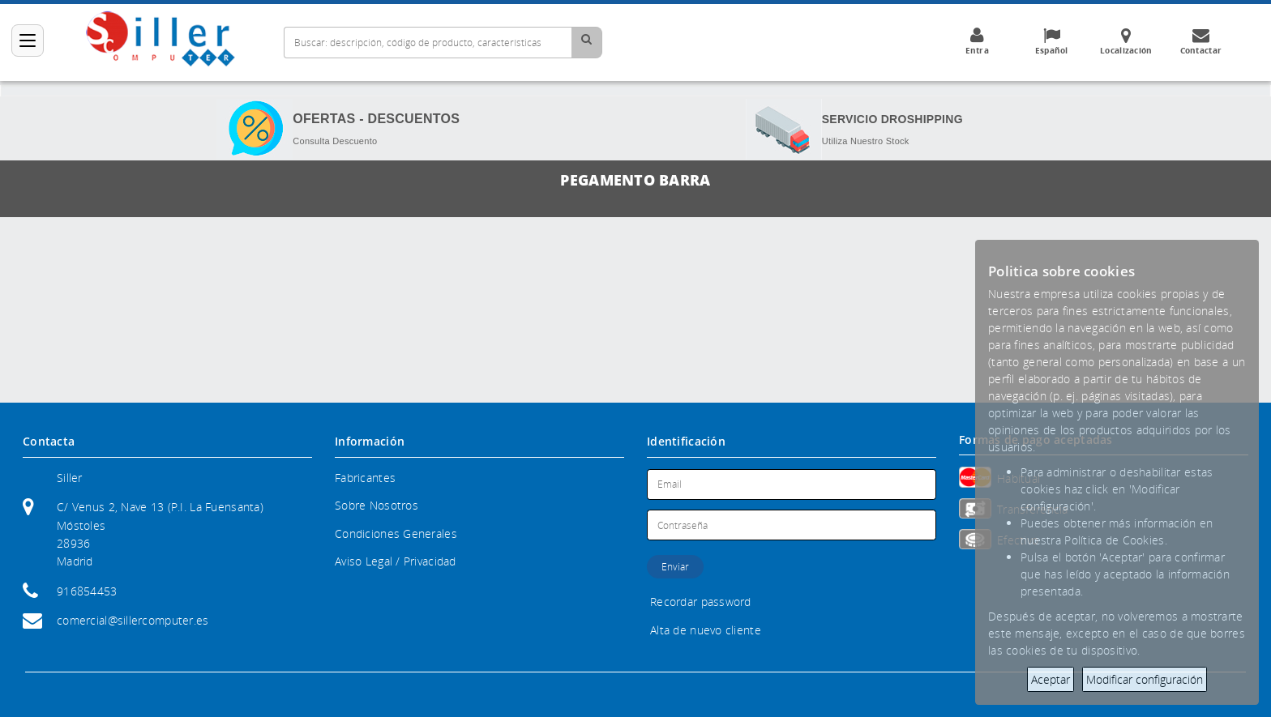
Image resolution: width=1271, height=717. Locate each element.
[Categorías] (27, 40)
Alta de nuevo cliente (705, 630)
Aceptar (1050, 679)
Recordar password (700, 601)
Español (1051, 41)
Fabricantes (365, 477)
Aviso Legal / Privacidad (395, 561)
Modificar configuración (1144, 679)
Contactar (1200, 41)
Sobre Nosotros (376, 505)
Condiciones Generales (396, 533)
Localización (1126, 41)
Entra (976, 41)
